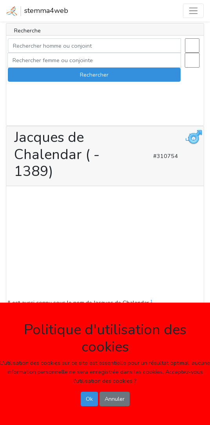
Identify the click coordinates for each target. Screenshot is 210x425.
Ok (89, 399)
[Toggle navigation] (193, 11)
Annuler (115, 399)
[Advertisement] (105, 243)
